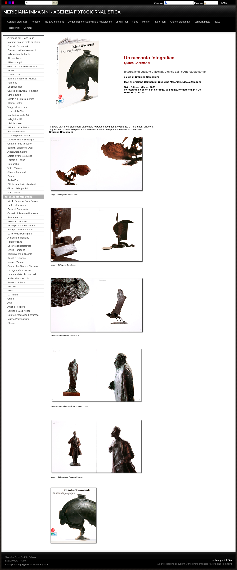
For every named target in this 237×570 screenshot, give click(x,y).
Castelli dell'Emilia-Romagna (22, 90)
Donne (10, 176)
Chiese (11, 323)
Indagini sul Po (15, 119)
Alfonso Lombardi (16, 172)
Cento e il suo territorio (19, 143)
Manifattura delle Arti (18, 115)
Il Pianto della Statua (18, 127)
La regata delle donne (19, 270)
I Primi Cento (14, 74)
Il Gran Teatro (14, 103)
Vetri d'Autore (14, 168)
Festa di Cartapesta (17, 209)
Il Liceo (11, 70)
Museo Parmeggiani (18, 319)
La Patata (12, 294)
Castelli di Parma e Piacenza (22, 213)
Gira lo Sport (14, 94)
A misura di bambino (18, 237)
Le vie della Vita (15, 111)
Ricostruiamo (14, 58)
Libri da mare (14, 123)
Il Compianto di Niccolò (19, 254)
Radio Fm (12, 180)
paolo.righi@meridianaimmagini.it (29, 564)
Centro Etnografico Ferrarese (23, 315)
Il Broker (11, 286)
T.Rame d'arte (14, 241)
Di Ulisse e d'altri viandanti (21, 184)
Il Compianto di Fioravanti (21, 225)
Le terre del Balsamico (19, 245)
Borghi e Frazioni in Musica (21, 78)
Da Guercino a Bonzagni (20, 139)
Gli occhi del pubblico (18, 188)
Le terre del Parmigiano (19, 233)
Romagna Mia (14, 217)
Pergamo (12, 82)
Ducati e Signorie (16, 258)
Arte (9, 302)
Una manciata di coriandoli (21, 274)
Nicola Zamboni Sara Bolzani (23, 201)
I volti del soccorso (17, 205)
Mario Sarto (13, 192)
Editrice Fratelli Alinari (19, 310)
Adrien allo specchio (18, 278)
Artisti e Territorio (16, 306)
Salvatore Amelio (16, 131)
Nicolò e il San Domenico (20, 99)
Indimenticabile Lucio (18, 54)
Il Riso (10, 290)
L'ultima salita (14, 86)
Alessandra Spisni (17, 151)
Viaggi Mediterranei (17, 107)
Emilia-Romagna (16, 250)
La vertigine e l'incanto (19, 135)
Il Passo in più (14, 62)
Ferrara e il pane (16, 160)
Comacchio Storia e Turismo (22, 266)
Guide (10, 298)
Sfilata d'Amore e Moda (19, 155)
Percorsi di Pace (16, 282)
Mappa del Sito (223, 560)
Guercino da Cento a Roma (22, 66)
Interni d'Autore (15, 262)
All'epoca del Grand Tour (20, 38)
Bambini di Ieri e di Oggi (20, 147)
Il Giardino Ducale (16, 221)
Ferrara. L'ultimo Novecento (22, 50)
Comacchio (13, 164)
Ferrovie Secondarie (18, 46)
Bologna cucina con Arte (20, 229)
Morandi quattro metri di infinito (23, 42)
